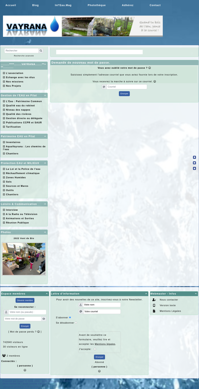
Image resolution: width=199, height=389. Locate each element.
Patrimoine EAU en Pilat (24, 136)
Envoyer (124, 93)
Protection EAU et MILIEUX (24, 163)
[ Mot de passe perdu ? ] (25, 332)
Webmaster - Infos (174, 293)
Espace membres (25, 293)
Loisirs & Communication (24, 204)
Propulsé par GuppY (14, 381)
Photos (24, 232)
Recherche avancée (24, 56)
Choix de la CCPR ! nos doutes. (119, 52)
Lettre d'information (99, 293)
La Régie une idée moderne (76, 52)
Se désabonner (65, 323)
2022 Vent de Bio (24, 238)
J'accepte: (86, 349)
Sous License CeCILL (34, 383)
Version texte (167, 305)
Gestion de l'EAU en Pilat (24, 95)
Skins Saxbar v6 (11, 383)
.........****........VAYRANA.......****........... (24, 66)
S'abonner (62, 317)
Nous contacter (168, 300)
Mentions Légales (170, 311)
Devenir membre (25, 300)
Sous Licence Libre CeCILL (57, 381)
